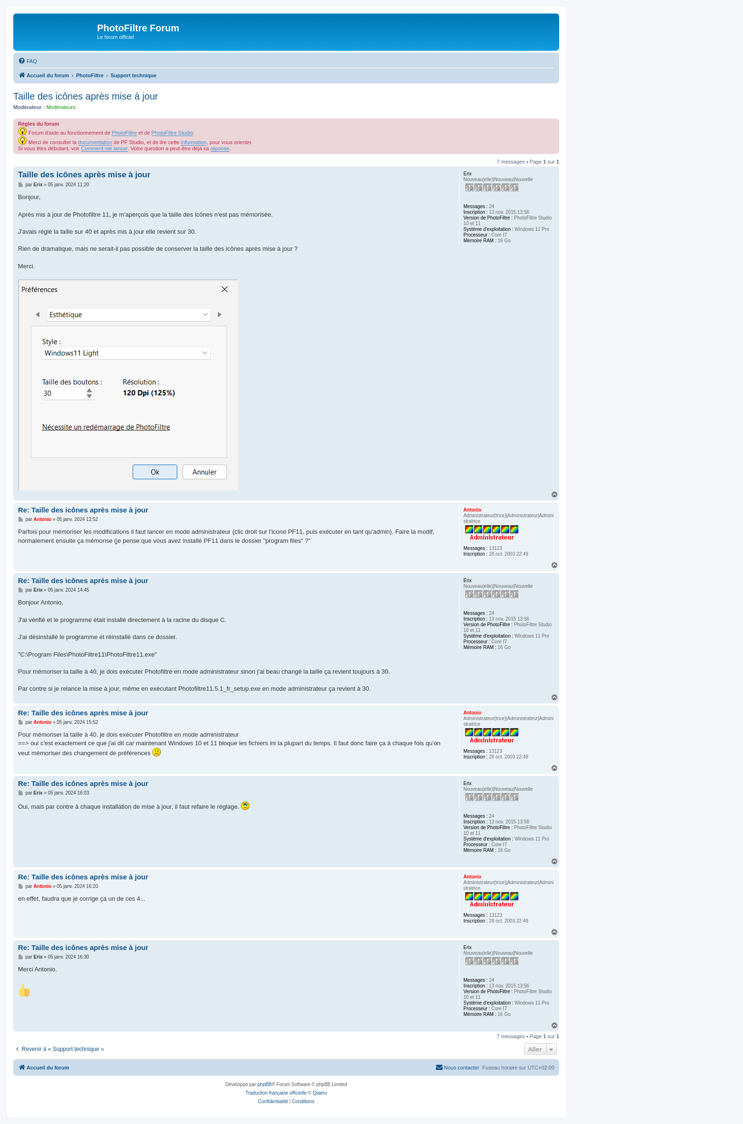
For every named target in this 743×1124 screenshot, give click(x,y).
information (194, 142)
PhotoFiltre (124, 133)
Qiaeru (320, 1093)
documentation (95, 142)
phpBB (264, 1084)
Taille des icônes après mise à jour (85, 96)
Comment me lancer (104, 148)
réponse (219, 148)
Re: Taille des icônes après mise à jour (83, 510)
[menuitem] (27, 61)
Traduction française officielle (276, 1093)
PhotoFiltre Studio (172, 133)
